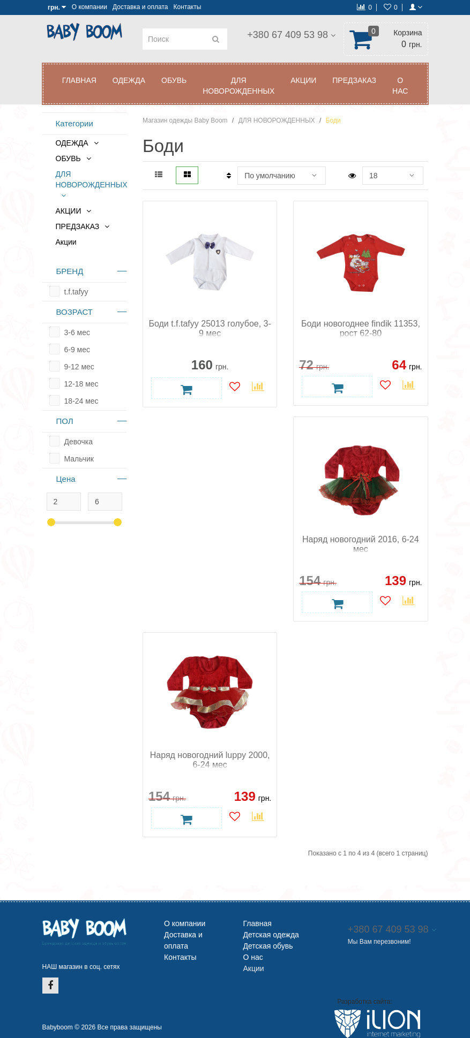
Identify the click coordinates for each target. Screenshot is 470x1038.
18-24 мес (81, 401)
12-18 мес (81, 384)
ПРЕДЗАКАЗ (354, 80)
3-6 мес (77, 332)
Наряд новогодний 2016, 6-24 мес (360, 544)
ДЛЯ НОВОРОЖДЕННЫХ (238, 85)
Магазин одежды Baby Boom (185, 120)
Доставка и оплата (140, 7)
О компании (89, 7)
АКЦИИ (303, 80)
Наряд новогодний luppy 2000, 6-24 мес (210, 760)
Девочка (78, 441)
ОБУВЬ (173, 80)
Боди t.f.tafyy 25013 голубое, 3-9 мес (209, 328)
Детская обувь (268, 946)
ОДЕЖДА (129, 80)
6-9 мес (77, 349)
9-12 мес (79, 366)
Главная (79, 80)
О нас (400, 85)
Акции (66, 242)
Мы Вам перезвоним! (283, 47)
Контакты (187, 7)
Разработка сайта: (364, 1001)
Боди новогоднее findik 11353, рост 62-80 (360, 328)
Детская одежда (271, 934)
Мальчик (79, 458)
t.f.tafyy (76, 291)
